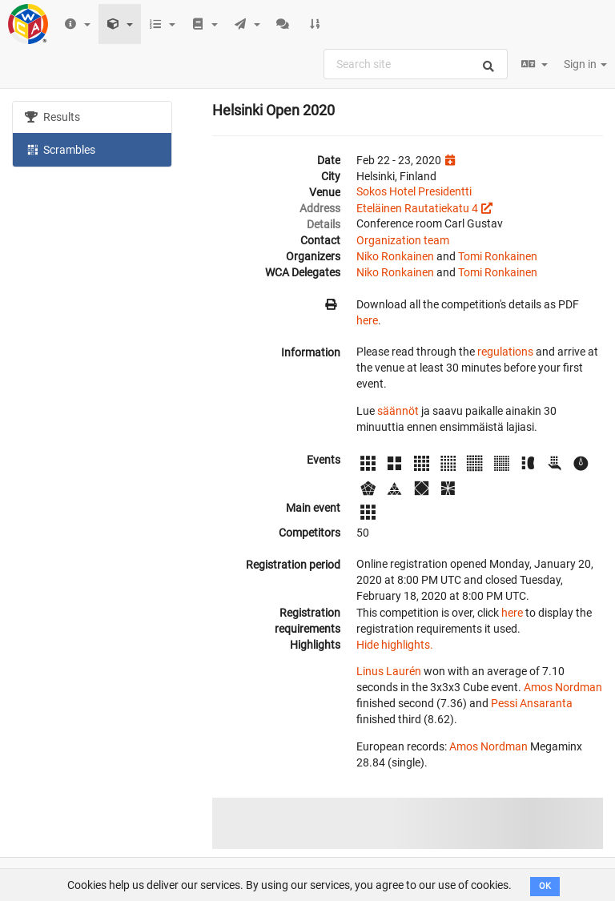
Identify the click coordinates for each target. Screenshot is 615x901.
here (367, 320)
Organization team (402, 240)
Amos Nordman (563, 687)
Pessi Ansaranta (532, 703)
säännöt (398, 410)
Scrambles (60, 149)
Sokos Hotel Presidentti (414, 191)
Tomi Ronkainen (497, 256)
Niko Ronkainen (395, 256)
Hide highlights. (394, 644)
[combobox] (416, 64)
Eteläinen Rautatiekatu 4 (417, 208)
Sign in (585, 64)
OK (545, 886)
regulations (505, 351)
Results (52, 117)
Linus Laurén (388, 671)
